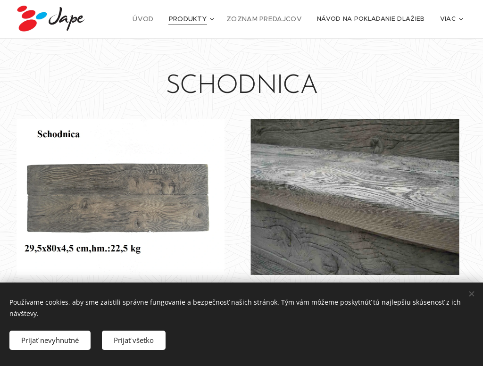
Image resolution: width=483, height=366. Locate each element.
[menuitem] (152, 19)
